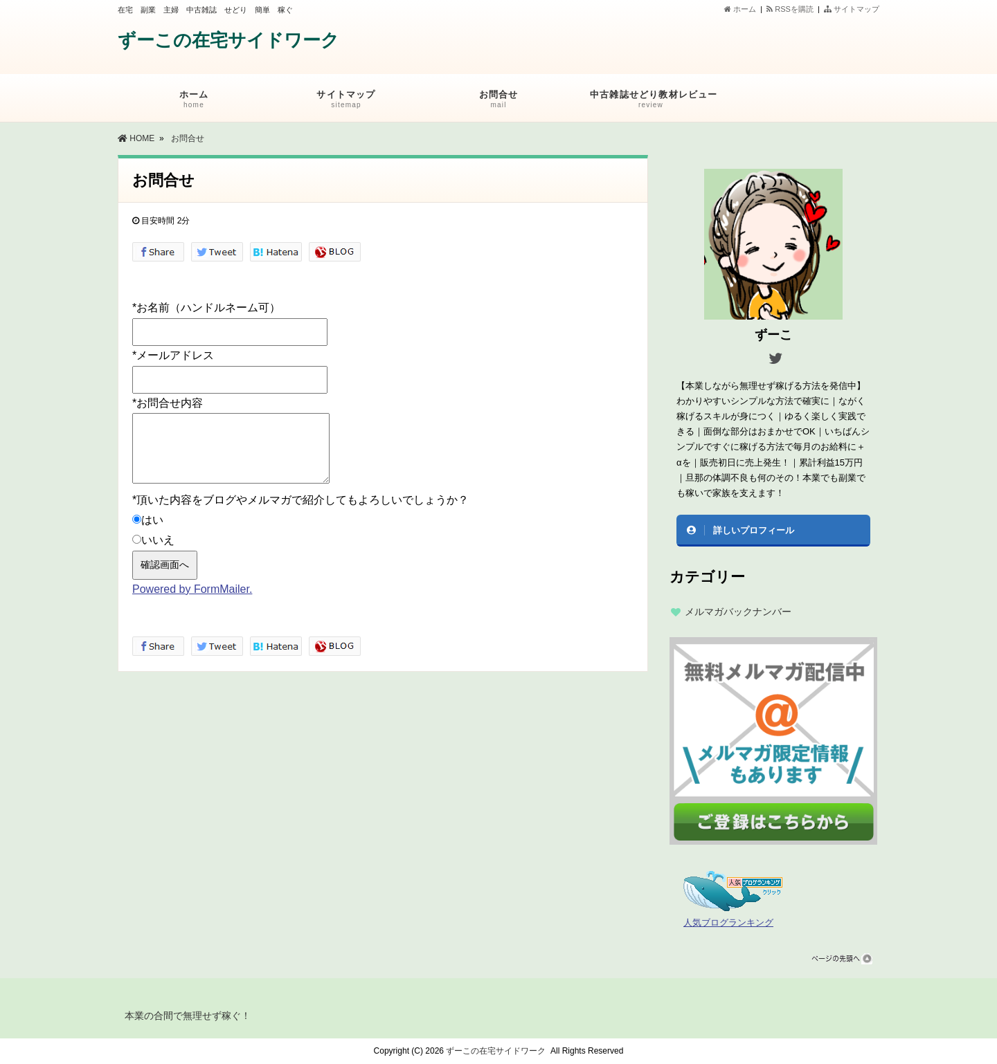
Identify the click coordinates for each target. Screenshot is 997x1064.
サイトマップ (851, 9)
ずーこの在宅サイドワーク (228, 40)
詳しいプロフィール (753, 530)
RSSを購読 (792, 9)
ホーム (740, 9)
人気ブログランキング (728, 923)
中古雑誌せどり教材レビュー (654, 101)
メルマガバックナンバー (738, 611)
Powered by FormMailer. (192, 589)
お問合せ (498, 101)
